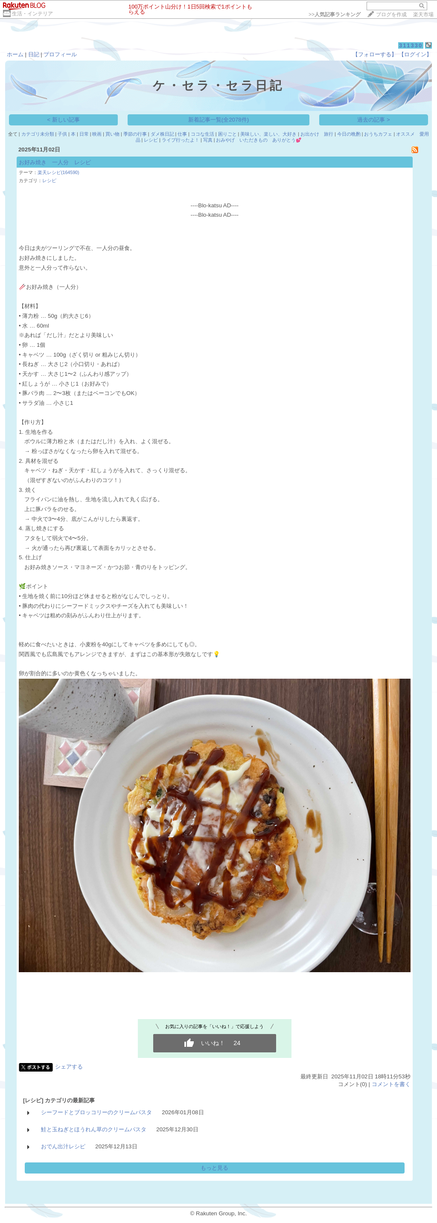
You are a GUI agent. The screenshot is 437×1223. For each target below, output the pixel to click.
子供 (62, 134)
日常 (84, 134)
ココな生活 (202, 134)
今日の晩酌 (349, 134)
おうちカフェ (378, 134)
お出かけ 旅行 (316, 134)
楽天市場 (423, 14)
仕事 (182, 134)
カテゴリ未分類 (37, 134)
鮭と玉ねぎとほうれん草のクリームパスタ (93, 1129)
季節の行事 (135, 134)
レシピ (151, 139)
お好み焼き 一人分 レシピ (55, 162)
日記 (33, 54)
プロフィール (60, 54)
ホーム (15, 54)
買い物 (112, 134)
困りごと (227, 134)
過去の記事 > (373, 119)
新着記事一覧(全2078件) (218, 119)
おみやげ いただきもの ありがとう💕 (258, 139)
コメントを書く (391, 1084)
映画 (97, 134)
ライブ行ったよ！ (180, 139)
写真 (208, 139)
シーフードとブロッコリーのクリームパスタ (96, 1112)
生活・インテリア (32, 14)
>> (335, 14)
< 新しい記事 (63, 119)
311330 (410, 45)
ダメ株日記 (162, 134)
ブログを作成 (391, 14)
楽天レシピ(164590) (58, 172)
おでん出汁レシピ (63, 1146)
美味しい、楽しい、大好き (268, 134)
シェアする (69, 1066)
